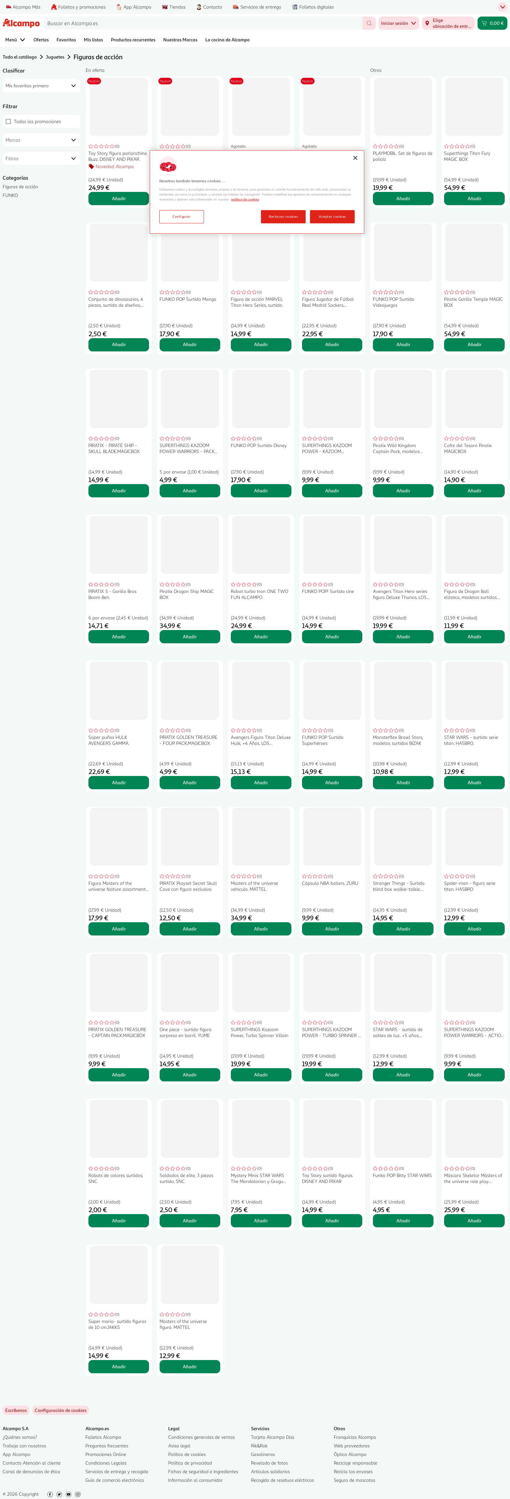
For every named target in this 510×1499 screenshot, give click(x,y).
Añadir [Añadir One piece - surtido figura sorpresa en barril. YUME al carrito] (190, 1074)
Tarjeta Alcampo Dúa (272, 1437)
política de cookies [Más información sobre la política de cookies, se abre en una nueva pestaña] (245, 199)
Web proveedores (352, 1445)
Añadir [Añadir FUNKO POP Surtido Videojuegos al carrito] (403, 344)
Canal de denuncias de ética (31, 1471)
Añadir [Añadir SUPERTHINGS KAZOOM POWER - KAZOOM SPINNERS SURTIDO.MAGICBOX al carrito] (332, 490)
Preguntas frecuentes (106, 1445)
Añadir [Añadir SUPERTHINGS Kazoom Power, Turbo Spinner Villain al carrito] (261, 1074)
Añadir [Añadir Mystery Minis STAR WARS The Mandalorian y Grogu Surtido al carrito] (261, 1220)
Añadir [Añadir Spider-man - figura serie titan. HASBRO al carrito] (475, 928)
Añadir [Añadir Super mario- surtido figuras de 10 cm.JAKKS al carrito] (119, 1366)
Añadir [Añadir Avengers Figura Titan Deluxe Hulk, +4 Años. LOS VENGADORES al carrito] (261, 782)
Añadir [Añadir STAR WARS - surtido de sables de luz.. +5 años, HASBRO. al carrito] (403, 1074)
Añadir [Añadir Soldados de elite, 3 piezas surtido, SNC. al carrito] (190, 1220)
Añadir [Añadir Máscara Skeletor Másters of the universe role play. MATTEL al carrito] (475, 1220)
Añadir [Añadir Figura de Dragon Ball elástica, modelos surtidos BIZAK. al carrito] (475, 636)
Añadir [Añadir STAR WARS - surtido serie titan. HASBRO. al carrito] (475, 782)
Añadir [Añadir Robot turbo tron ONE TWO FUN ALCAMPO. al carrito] (261, 636)
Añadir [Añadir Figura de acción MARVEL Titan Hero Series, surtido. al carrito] (261, 344)
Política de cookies (187, 1454)
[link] (60, 1410)
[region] (257, 192)
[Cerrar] (355, 158)
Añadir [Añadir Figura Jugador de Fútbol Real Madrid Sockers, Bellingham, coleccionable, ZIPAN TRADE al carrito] (332, 344)
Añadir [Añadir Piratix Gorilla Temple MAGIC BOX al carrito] (475, 344)
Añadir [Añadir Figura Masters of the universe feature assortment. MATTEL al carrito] (119, 928)
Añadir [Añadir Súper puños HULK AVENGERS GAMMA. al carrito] (119, 782)
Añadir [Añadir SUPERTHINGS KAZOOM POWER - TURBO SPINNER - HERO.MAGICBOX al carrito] (332, 1074)
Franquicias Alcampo (355, 1437)
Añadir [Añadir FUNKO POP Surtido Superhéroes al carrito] (332, 782)
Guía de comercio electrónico (114, 1480)
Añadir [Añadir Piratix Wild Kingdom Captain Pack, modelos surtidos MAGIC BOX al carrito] (403, 490)
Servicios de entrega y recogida (116, 1471)
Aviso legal (179, 1445)
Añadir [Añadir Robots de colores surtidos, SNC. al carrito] (119, 1220)
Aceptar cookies (332, 216)
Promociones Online (105, 1454)
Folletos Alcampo (103, 1437)
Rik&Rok (259, 1445)
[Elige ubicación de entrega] (448, 23)
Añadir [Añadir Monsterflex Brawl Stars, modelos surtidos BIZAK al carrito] (403, 782)
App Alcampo (16, 1454)
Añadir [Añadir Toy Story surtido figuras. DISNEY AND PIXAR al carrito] (332, 1220)
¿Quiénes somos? (20, 1437)
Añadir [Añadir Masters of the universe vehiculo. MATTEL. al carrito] (261, 928)
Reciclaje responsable (355, 1463)
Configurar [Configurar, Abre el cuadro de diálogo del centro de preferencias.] (182, 216)
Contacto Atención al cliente (32, 1463)
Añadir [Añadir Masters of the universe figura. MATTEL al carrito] (190, 1366)
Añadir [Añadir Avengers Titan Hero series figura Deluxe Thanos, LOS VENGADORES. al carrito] (403, 636)
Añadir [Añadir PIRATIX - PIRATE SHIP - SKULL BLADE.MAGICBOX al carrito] (119, 490)
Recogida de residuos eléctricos (282, 1480)
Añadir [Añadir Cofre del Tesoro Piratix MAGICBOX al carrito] (475, 490)
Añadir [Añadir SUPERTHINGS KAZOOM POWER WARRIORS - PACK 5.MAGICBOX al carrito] (190, 490)
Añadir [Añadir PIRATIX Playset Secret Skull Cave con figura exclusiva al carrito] (190, 928)
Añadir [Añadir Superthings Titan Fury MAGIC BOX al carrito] (475, 198)
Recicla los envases (353, 1471)
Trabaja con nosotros (24, 1445)
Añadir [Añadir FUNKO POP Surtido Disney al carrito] (261, 490)
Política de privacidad (190, 1463)
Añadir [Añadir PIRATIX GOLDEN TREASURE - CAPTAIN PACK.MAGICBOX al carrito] (119, 1074)
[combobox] (203, 23)
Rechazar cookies (283, 216)
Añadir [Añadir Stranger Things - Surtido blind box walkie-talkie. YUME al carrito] (403, 928)
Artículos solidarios (270, 1471)
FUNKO (10, 195)
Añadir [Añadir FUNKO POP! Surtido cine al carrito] (332, 636)
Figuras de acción (20, 186)
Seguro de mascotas (354, 1480)
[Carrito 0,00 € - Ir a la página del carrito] (492, 23)
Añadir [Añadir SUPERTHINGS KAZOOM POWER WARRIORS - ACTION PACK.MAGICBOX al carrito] (475, 1074)
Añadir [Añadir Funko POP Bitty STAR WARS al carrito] (403, 1220)
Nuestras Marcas (180, 39)
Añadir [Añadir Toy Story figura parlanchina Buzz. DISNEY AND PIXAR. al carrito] (119, 198)
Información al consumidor (195, 1480)
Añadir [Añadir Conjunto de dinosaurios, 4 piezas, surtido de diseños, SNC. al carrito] (119, 344)
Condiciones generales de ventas (201, 1437)
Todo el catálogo (20, 57)
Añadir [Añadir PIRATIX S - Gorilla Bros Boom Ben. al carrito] (119, 636)
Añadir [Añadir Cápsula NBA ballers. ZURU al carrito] (332, 928)
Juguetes (55, 57)
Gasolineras (263, 1454)
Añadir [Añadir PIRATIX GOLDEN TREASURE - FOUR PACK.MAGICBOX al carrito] (190, 782)
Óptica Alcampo (350, 1454)
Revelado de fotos (269, 1463)
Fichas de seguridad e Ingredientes (203, 1471)
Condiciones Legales (106, 1463)
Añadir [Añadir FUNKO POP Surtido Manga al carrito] (190, 344)
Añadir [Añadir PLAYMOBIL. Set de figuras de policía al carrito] (403, 198)
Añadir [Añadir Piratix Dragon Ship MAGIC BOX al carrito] (190, 636)
